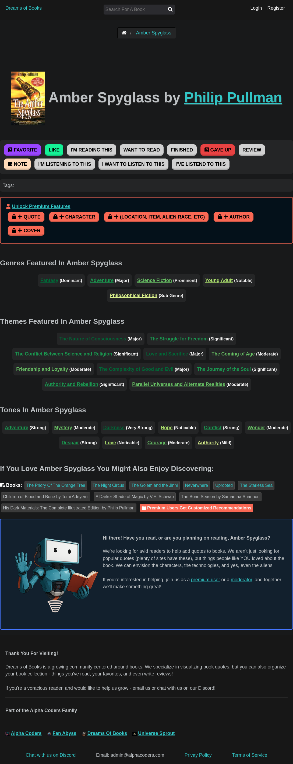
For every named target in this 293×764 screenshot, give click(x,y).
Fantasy (49, 280)
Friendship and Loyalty (42, 369)
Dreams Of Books (107, 733)
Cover (26, 230)
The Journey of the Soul (224, 369)
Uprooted (224, 485)
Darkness (114, 427)
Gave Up (217, 150)
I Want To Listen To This (133, 164)
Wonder (256, 427)
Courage (157, 442)
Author (233, 217)
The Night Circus (108, 485)
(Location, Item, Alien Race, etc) (156, 217)
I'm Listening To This (64, 164)
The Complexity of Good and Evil (136, 369)
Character (74, 217)
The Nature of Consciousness (92, 338)
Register (276, 8)
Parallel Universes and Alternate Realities (178, 384)
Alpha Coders (26, 733)
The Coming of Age (233, 354)
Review (251, 150)
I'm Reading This (91, 150)
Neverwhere (196, 485)
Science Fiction (154, 280)
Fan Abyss (64, 733)
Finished (182, 150)
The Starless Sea (256, 485)
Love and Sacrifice (167, 354)
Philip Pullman (233, 97)
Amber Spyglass (153, 33)
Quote (26, 217)
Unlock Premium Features (41, 206)
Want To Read (141, 150)
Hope (166, 427)
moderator (241, 579)
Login (256, 8)
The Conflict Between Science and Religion (63, 354)
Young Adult (219, 280)
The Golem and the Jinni (154, 485)
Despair (70, 442)
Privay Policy (198, 755)
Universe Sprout (156, 733)
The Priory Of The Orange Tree (55, 485)
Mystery (63, 427)
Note (17, 164)
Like (54, 150)
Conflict (212, 427)
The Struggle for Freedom (179, 338)
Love (110, 442)
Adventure (102, 280)
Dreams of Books (23, 8)
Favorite (22, 150)
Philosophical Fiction (133, 295)
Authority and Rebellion (71, 384)
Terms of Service (249, 755)
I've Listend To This (200, 164)
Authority (208, 442)
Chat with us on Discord (51, 755)
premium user (205, 579)
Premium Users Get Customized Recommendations (196, 508)
